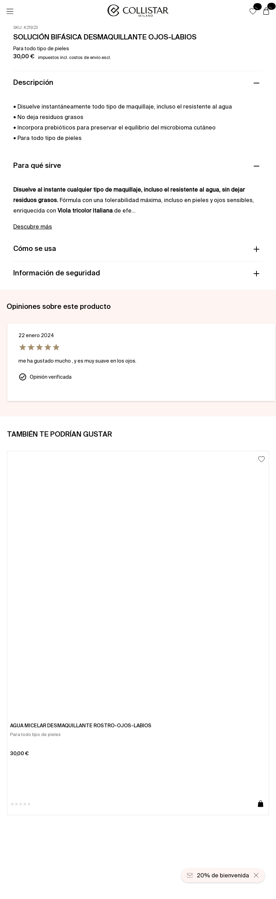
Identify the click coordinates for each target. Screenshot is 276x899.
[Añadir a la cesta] (261, 804)
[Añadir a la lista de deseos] (261, 459)
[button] (253, 11)
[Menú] (10, 11)
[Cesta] (266, 11)
